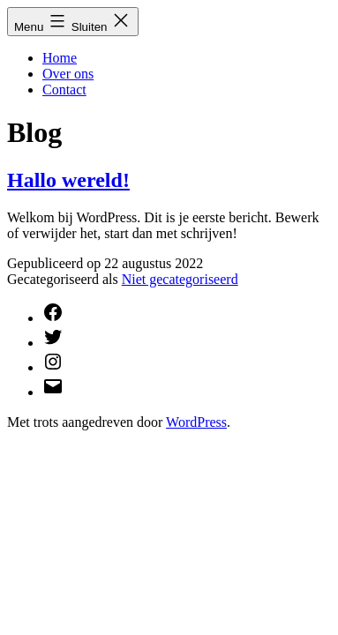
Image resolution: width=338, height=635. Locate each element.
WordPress (196, 422)
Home (59, 57)
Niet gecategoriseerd (180, 279)
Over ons (68, 73)
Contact (64, 89)
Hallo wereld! (68, 179)
